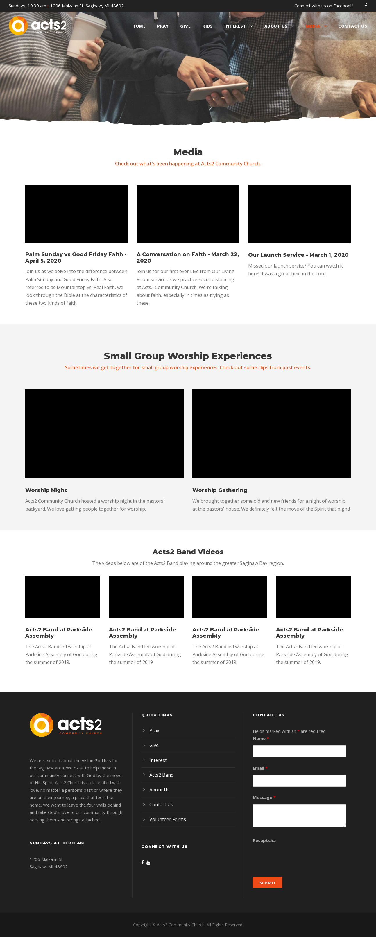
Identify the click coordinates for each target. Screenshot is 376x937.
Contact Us (352, 26)
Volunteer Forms (167, 819)
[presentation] (297, 858)
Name (261, 738)
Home (139, 26)
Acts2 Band (161, 775)
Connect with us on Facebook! (323, 5)
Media (313, 26)
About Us (276, 26)
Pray (163, 26)
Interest (235, 26)
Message (264, 797)
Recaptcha (264, 840)
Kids (207, 26)
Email (260, 768)
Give (185, 26)
